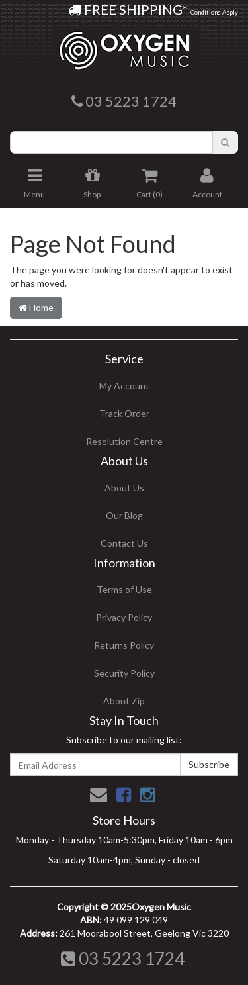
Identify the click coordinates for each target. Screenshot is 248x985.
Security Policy (124, 673)
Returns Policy (124, 645)
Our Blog (124, 515)
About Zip (124, 700)
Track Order (124, 413)
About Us (124, 487)
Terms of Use (124, 589)
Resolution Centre (124, 441)
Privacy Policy (124, 617)
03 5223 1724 (123, 958)
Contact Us (124, 543)
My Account (124, 385)
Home (36, 307)
